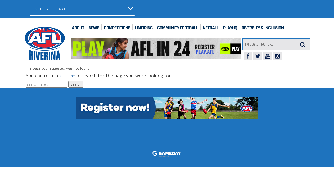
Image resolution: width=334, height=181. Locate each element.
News (94, 28)
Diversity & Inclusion (263, 28)
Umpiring (144, 28)
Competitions (117, 28)
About (78, 28)
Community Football (177, 28)
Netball (211, 28)
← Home (67, 76)
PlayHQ (230, 28)
